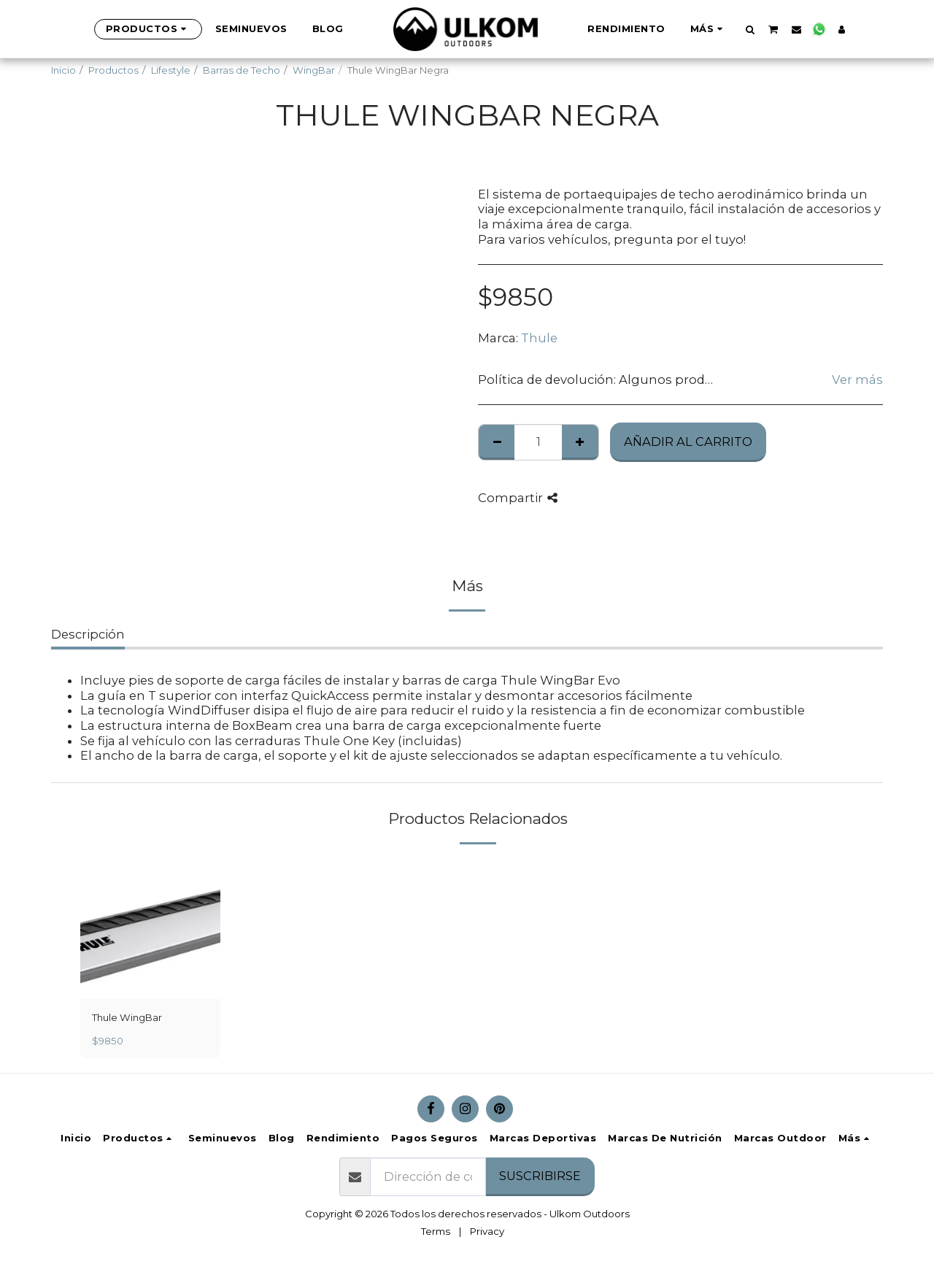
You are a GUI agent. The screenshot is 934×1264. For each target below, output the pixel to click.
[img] (150, 929)
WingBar (314, 70)
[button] (750, 29)
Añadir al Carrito (688, 441)
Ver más (857, 379)
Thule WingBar (127, 1017)
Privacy (487, 1231)
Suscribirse (540, 1175)
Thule (539, 338)
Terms (435, 1231)
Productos (113, 70)
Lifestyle (170, 70)
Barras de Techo (241, 70)
